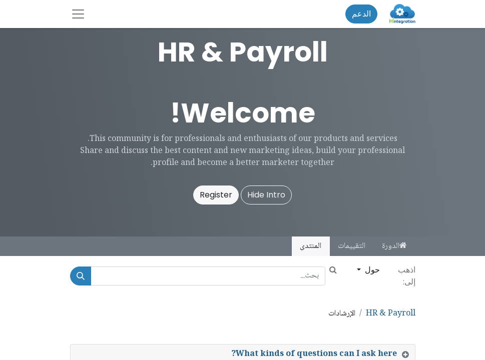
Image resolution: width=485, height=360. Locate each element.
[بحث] (80, 276)
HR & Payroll (390, 313)
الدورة (394, 246)
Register (216, 194)
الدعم (361, 14)
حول (371, 270)
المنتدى (310, 246)
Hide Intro (266, 194)
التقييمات (351, 246)
